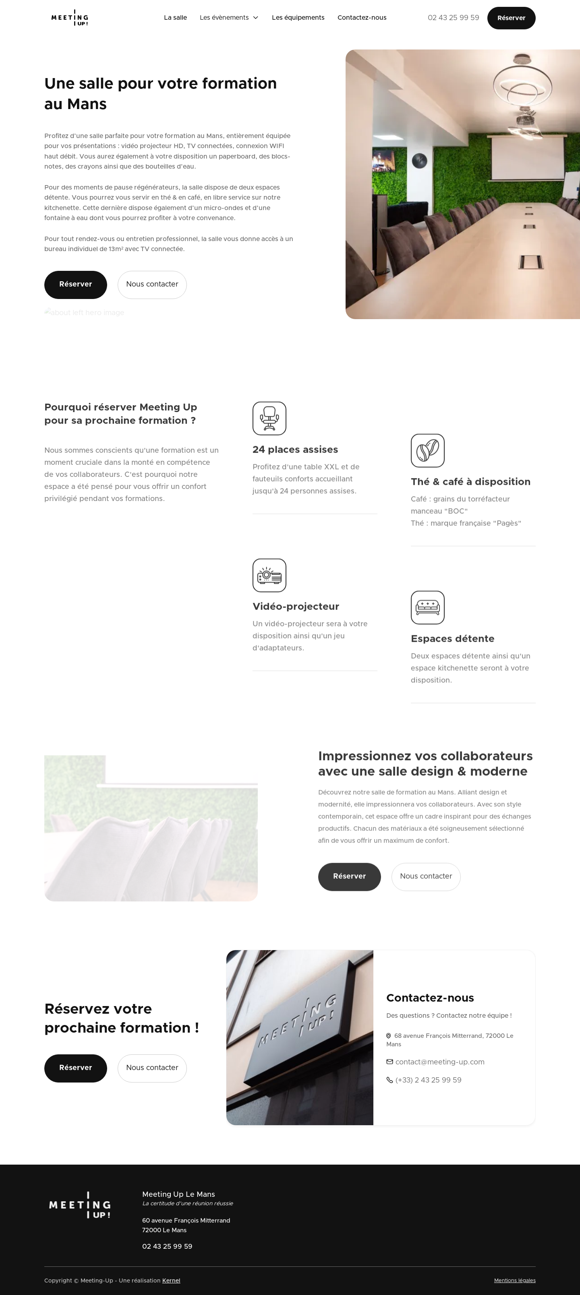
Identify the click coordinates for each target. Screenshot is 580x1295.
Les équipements (298, 17)
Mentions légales (512, 1280)
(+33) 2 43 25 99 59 (424, 1080)
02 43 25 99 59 (453, 18)
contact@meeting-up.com (435, 1062)
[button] (229, 18)
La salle (175, 17)
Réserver (511, 18)
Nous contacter (152, 284)
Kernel (169, 1281)
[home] (77, 18)
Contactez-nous (362, 17)
